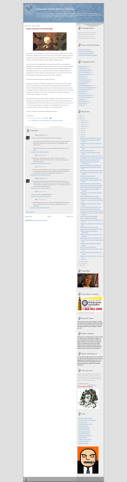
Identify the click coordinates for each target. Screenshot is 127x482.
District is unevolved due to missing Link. (90, 165)
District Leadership (45, 120)
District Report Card (85, 428)
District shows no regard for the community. (91, 185)
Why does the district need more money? (90, 156)
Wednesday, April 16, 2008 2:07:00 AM (41, 163)
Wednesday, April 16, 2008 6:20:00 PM (41, 196)
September (84, 126)
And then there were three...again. (89, 227)
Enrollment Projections (57, 120)
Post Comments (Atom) (40, 220)
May (82, 134)
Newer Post (28, 216)
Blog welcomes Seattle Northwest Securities (91, 170)
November (83, 122)
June (82, 132)
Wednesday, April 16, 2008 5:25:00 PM (41, 188)
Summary (82, 105)
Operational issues (85, 89)
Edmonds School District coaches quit (90, 209)
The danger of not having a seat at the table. (91, 210)
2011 (80, 115)
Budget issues (36, 120)
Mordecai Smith (84, 443)
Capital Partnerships (85, 70)
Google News (83, 437)
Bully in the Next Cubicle (86, 424)
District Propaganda (85, 49)
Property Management (85, 95)
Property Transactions (85, 97)
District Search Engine (85, 435)
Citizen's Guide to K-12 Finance (88, 420)
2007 (80, 265)
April (82, 136)
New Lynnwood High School (87, 87)
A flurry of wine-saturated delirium (89, 216)
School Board (83, 101)
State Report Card (84, 429)
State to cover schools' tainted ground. (90, 159)
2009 (80, 117)
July (82, 130)
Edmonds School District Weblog (55, 9)
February (83, 261)
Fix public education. (85, 431)
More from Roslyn (84, 441)
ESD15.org (83, 76)
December (83, 120)
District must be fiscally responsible (89, 196)
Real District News (84, 433)
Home (49, 216)
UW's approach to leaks (86, 418)
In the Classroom (84, 81)
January (83, 263)
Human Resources (85, 79)
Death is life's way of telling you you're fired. (91, 229)
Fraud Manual (83, 422)
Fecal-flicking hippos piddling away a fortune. (91, 157)
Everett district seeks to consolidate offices (91, 238)
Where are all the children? (87, 150)
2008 (80, 119)
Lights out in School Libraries (87, 176)
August (82, 128)
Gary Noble (83, 78)
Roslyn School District (85, 439)
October (83, 124)
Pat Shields (83, 91)
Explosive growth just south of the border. (90, 138)
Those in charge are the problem (88, 218)
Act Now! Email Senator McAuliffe (88, 55)
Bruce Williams (84, 66)
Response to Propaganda (86, 51)
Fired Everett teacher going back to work (90, 207)
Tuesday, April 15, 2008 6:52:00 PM (40, 152)
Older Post (70, 216)
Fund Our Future (84, 426)
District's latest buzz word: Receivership (90, 183)
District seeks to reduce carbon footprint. (90, 198)
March (82, 259)
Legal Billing (83, 83)
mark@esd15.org (91, 385)
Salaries (82, 99)
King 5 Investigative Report (87, 53)
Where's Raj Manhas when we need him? (91, 187)
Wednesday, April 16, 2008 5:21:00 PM (41, 174)
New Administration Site (86, 85)
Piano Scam (83, 93)
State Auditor (83, 103)
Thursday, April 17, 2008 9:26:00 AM (40, 207)
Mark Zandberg (41, 135)
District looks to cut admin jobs (88, 247)
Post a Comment (30, 211)
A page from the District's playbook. (89, 178)
